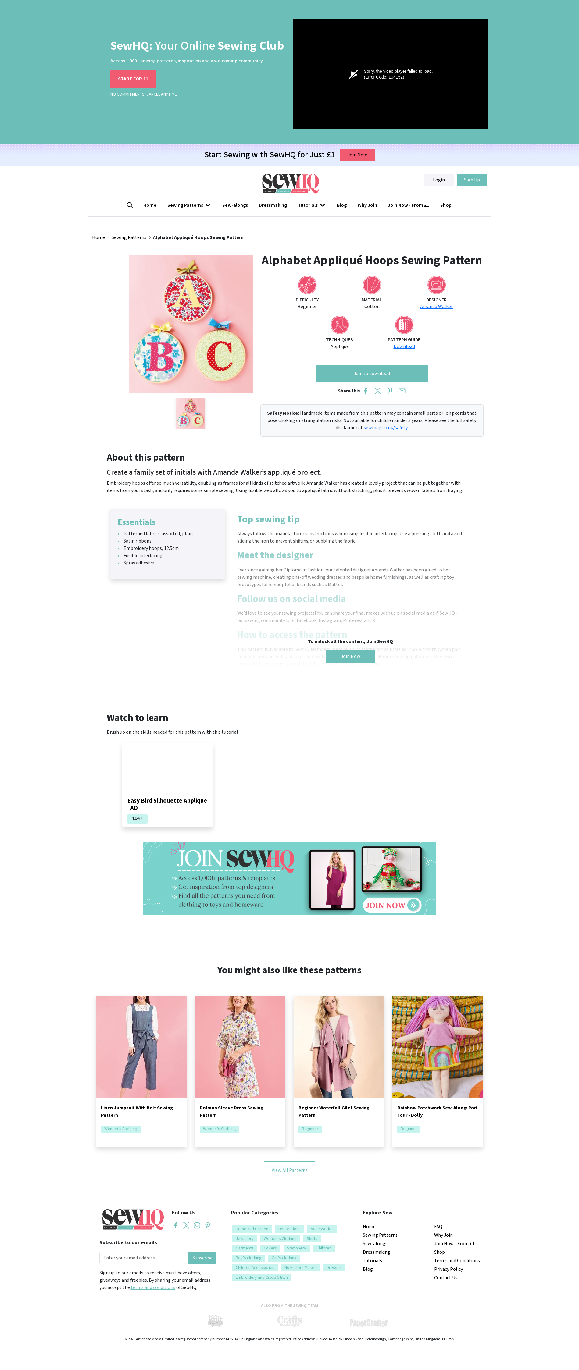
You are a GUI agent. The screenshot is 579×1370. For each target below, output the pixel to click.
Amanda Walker (436, 306)
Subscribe (202, 1258)
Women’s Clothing (120, 1129)
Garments (245, 1248)
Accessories (322, 1229)
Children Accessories (255, 1268)
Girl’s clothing (284, 1258)
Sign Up (472, 180)
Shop (446, 205)
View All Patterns (290, 1170)
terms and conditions (153, 1287)
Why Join (367, 205)
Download (404, 346)
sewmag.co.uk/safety (385, 427)
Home (149, 205)
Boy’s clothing (249, 1258)
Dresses (334, 1268)
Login (439, 180)
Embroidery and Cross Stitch (262, 1277)
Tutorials (312, 205)
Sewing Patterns (189, 205)
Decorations (289, 1229)
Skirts (312, 1239)
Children (323, 1248)
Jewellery (245, 1239)
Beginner (310, 1129)
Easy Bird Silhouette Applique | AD (167, 804)
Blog (342, 205)
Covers (270, 1248)
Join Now (357, 155)
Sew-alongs (235, 205)
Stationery (296, 1248)
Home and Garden (252, 1229)
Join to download (372, 373)
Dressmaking (273, 205)
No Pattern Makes (300, 1268)
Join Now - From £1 (408, 205)
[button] (189, 205)
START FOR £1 (133, 79)
